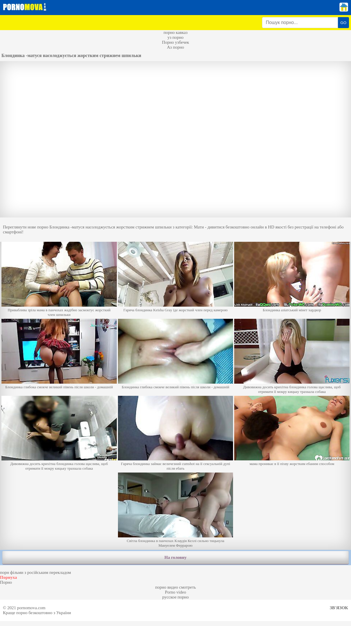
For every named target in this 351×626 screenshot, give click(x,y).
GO (343, 23)
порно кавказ (175, 32)
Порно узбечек (175, 42)
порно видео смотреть (175, 587)
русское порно (175, 597)
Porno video (175, 592)
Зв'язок (339, 607)
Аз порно (175, 47)
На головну (175, 557)
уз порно (176, 37)
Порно (6, 582)
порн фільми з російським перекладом (35, 572)
